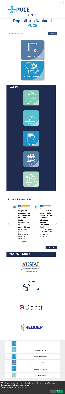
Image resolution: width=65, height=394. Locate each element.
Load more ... (51, 247)
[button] (9, 223)
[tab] (29, 241)
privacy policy (24, 387)
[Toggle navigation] (61, 3)
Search (52, 33)
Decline (53, 391)
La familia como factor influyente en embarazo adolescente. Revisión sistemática (46, 218)
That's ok (59, 391)
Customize (4, 391)
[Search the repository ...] (28, 33)
